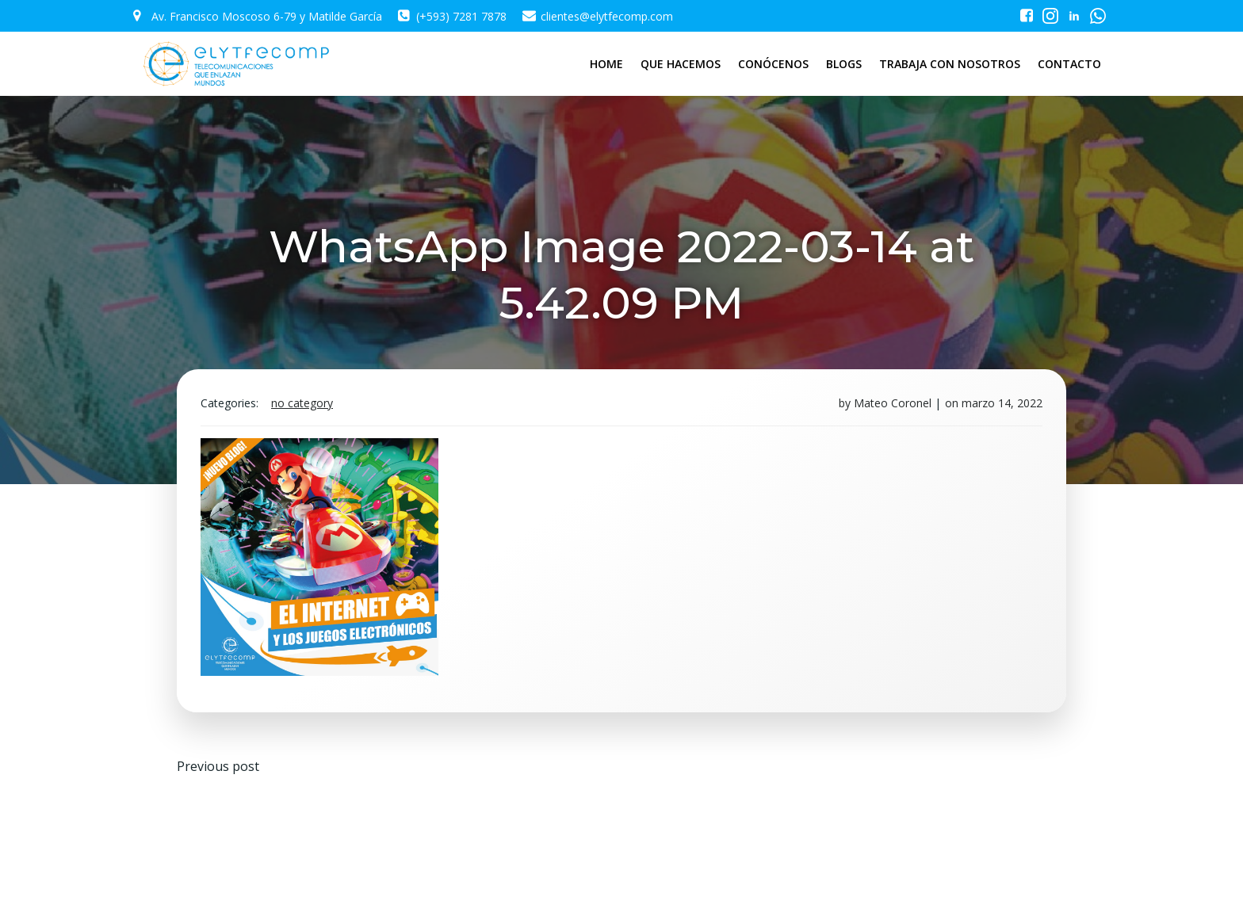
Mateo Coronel (892, 402)
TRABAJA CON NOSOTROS (949, 63)
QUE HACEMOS (681, 63)
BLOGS (844, 63)
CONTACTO (1069, 63)
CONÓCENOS (773, 63)
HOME (606, 63)
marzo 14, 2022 (1002, 402)
